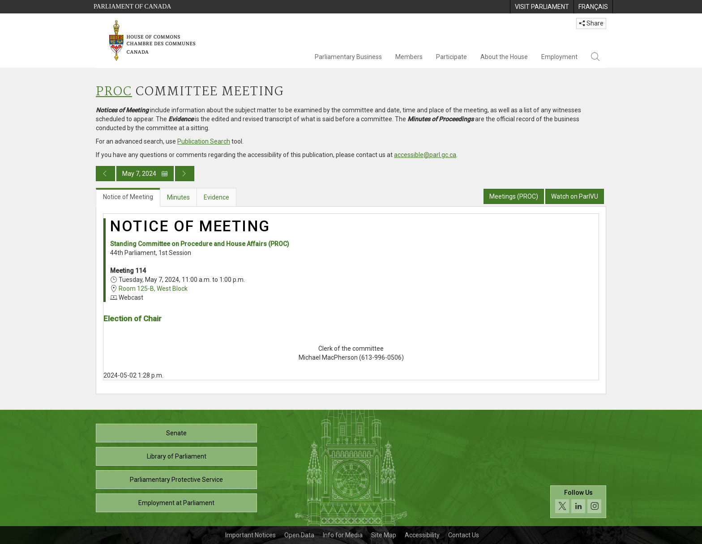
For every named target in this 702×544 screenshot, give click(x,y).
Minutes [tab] (178, 197)
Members (409, 56)
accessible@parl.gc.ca (425, 154)
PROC (114, 92)
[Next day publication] (184, 173)
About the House (504, 56)
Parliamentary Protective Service (176, 479)
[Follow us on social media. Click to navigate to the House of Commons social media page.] (578, 501)
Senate (176, 433)
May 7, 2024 (145, 173)
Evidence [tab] (216, 197)
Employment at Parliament (176, 502)
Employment (559, 56)
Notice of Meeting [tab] (128, 196)
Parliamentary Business (348, 56)
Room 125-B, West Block (153, 288)
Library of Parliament (176, 456)
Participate (451, 56)
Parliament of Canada (132, 6)
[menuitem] (542, 6)
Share (591, 23)
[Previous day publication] (105, 173)
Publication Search (203, 141)
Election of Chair (132, 318)
